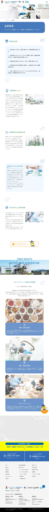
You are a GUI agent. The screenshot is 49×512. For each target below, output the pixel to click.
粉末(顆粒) (21, 476)
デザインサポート (8, 476)
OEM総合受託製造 (22, 465)
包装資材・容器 (35, 469)
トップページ (7, 20)
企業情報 (7, 471)
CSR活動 (33, 476)
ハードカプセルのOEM (24, 471)
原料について (34, 465)
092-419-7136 (36, 504)
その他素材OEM (22, 478)
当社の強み (7, 474)
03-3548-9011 (23, 503)
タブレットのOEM (23, 474)
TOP (6, 465)
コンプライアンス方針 (36, 474)
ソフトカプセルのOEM (24, 469)
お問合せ (7, 469)
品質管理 (33, 471)
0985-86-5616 (9, 502)
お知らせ (7, 467)
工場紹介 (7, 478)
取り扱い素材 (34, 467)
